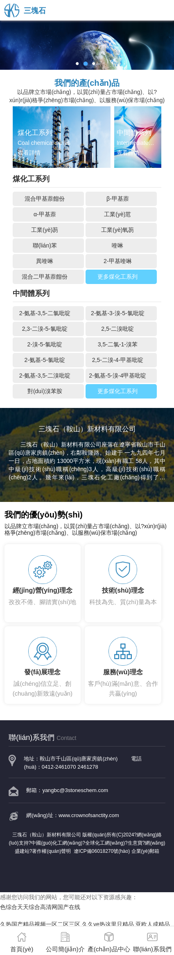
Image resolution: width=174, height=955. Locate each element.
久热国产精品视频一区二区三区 (40, 924)
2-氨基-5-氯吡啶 (45, 360)
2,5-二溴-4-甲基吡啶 (117, 360)
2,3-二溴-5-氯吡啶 (45, 328)
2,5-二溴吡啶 (117, 328)
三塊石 (25, 10)
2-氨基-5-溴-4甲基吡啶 (117, 375)
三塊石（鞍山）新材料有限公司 (61, 444)
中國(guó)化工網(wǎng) (56, 843)
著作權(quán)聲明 (51, 851)
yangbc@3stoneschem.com (75, 790)
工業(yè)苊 (117, 214)
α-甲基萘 (45, 214)
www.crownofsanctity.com (89, 815)
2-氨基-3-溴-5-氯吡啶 (118, 313)
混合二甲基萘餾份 (45, 276)
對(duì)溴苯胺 (44, 391)
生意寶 (135, 843)
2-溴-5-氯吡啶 (45, 344)
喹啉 (117, 245)
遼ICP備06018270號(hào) (102, 851)
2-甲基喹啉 (117, 261)
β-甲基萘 (117, 198)
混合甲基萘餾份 (45, 198)
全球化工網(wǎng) (105, 843)
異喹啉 (44, 261)
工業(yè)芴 (44, 230)
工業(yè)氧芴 (117, 230)
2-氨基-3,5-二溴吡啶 (44, 375)
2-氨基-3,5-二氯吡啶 (44, 313)
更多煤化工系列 (117, 276)
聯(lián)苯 (45, 245)
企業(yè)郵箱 (145, 851)
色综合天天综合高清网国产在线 (40, 907)
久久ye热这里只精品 (108, 924)
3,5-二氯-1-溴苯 (118, 344)
